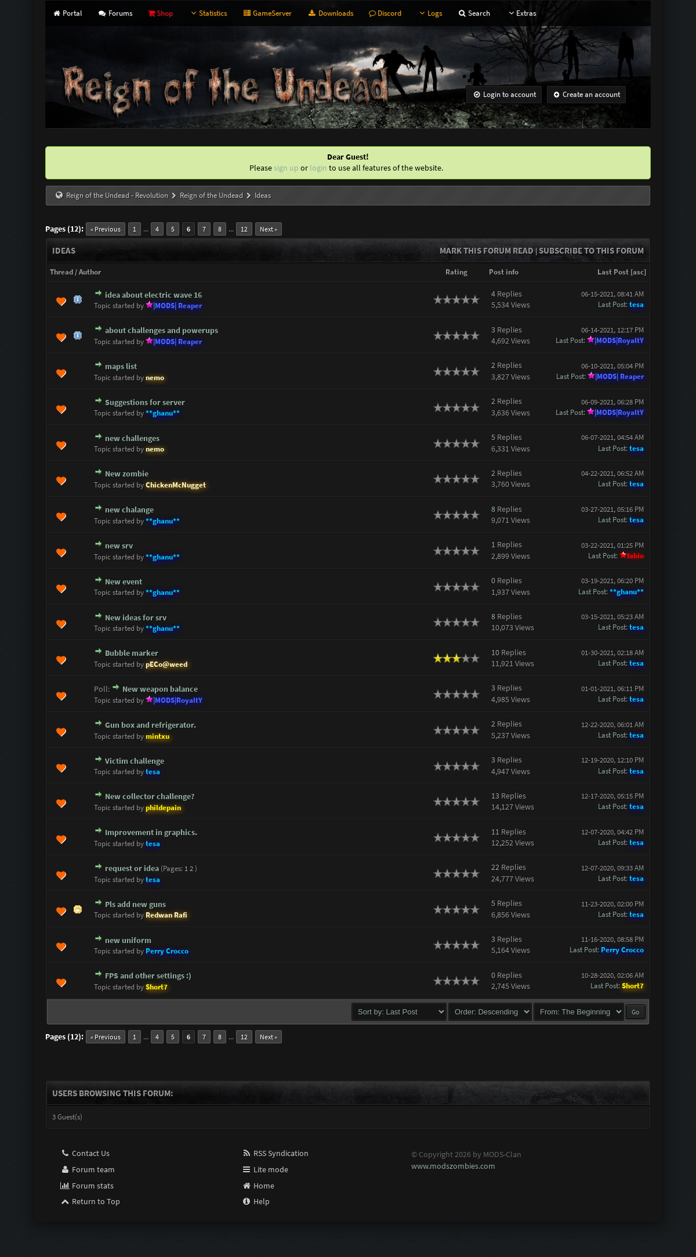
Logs (429, 13)
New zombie (126, 473)
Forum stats (87, 1185)
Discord (385, 13)
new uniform (128, 940)
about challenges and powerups (161, 330)
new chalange (129, 509)
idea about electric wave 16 (153, 295)
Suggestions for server (145, 402)
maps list (121, 366)
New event (123, 581)
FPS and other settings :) (148, 975)
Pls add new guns (135, 904)
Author (90, 272)
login (318, 167)
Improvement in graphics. (151, 832)
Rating (456, 272)
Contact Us (85, 1153)
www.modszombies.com (453, 1166)
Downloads (330, 13)
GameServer (267, 13)
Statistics (207, 13)
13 (495, 795)
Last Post (613, 272)
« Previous (105, 229)
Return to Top (90, 1201)
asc (638, 272)
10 (495, 652)
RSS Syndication (275, 1153)
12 (244, 229)
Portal (67, 13)
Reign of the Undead (211, 195)
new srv (119, 545)
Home (257, 1185)
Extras (521, 13)
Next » (268, 229)
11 (495, 831)
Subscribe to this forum (591, 250)
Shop (160, 13)
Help (255, 1201)
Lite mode (264, 1169)
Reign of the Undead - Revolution (117, 195)
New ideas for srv (135, 617)
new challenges (132, 438)
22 (495, 867)
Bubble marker (131, 653)
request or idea (132, 868)
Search (474, 13)
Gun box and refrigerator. (150, 725)
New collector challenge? (149, 796)
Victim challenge (134, 761)
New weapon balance (160, 689)
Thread (61, 272)
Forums (114, 13)
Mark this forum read (487, 250)
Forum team (87, 1169)
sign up (286, 167)
